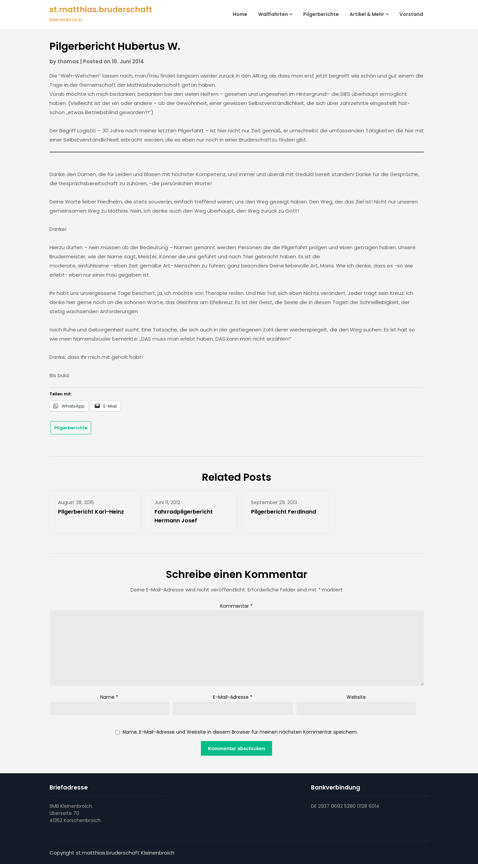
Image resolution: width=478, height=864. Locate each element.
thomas (68, 61)
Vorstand (411, 14)
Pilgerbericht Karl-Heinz (91, 512)
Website (356, 697)
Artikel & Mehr (367, 14)
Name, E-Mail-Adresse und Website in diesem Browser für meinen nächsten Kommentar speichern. (240, 732)
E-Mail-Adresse (232, 697)
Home (240, 14)
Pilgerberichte (321, 14)
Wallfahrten (273, 14)
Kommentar (236, 606)
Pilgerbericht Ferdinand (283, 512)
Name (109, 697)
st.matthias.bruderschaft (100, 9)
